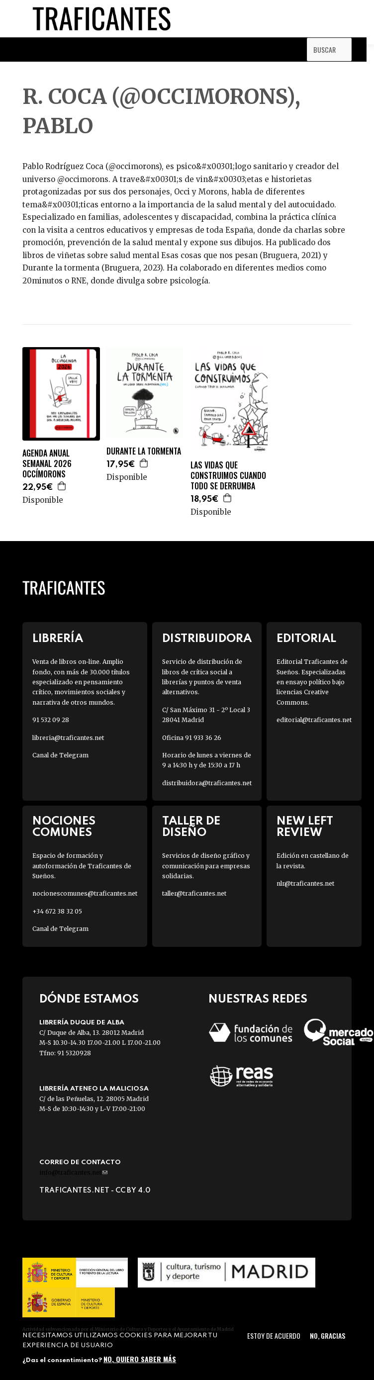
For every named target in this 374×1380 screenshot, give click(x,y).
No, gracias (327, 1335)
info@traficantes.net (73, 1172)
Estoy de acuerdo (273, 1335)
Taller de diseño (191, 827)
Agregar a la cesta (62, 485)
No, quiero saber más (139, 1359)
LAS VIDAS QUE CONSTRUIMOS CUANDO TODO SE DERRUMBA (228, 475)
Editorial (306, 638)
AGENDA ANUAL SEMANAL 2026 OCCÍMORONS (47, 463)
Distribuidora (207, 638)
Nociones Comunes (63, 827)
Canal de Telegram (60, 755)
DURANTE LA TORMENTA (143, 451)
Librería (57, 638)
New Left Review (305, 827)
